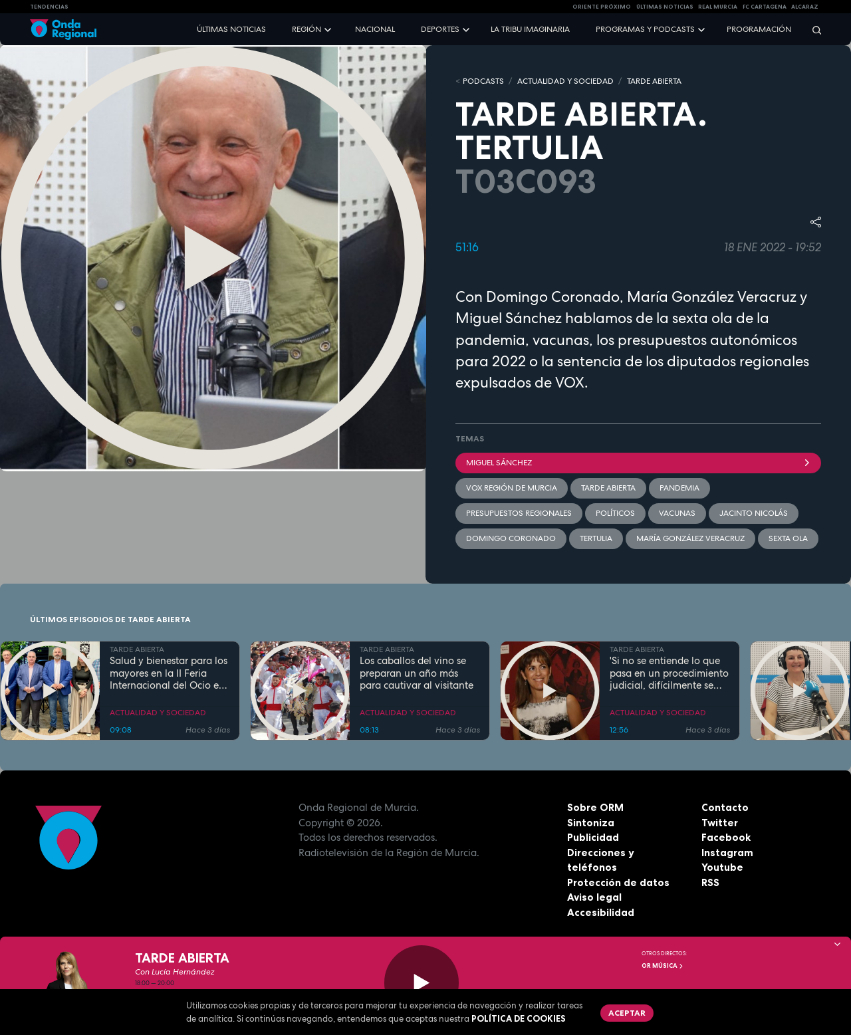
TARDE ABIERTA (654, 81)
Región (306, 29)
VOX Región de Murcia (511, 488)
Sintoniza (590, 822)
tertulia (596, 538)
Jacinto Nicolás (753, 513)
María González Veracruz (690, 538)
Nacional (375, 29)
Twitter (719, 822)
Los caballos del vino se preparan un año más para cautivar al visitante (416, 673)
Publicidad (593, 837)
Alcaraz (804, 6)
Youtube (722, 867)
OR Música (663, 966)
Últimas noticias (231, 29)
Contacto (725, 807)
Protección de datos (618, 882)
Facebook (726, 837)
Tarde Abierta (608, 488)
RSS (710, 882)
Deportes (440, 29)
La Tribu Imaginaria (530, 29)
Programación (759, 29)
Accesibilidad (600, 912)
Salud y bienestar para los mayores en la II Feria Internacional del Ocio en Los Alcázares (168, 673)
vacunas (677, 513)
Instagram (727, 852)
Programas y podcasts (645, 29)
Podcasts (483, 81)
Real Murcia (717, 6)
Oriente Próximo (601, 6)
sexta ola (788, 538)
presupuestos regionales (519, 513)
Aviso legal (594, 897)
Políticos (615, 513)
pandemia (679, 488)
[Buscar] (812, 29)
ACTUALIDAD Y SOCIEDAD (565, 81)
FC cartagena (765, 6)
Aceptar (627, 1013)
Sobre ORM (595, 807)
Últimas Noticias (664, 6)
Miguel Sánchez (638, 462)
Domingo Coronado (511, 538)
